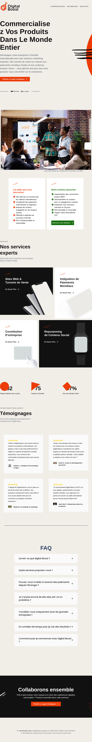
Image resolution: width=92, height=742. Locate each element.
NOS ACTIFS (84, 6)
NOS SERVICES (72, 6)
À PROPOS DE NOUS (58, 6)
